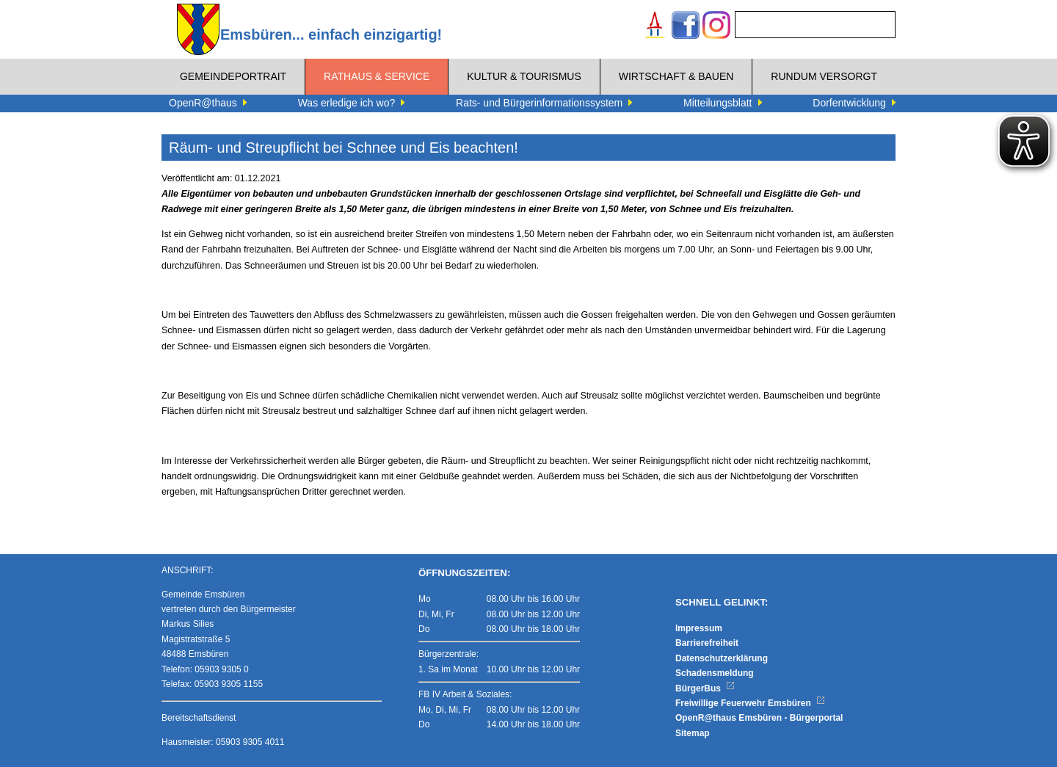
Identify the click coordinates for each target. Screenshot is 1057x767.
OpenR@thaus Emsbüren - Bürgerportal (759, 718)
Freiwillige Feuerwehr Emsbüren (750, 703)
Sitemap (692, 733)
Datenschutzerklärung (721, 658)
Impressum (698, 628)
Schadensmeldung (714, 673)
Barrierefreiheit (706, 643)
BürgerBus (705, 688)
